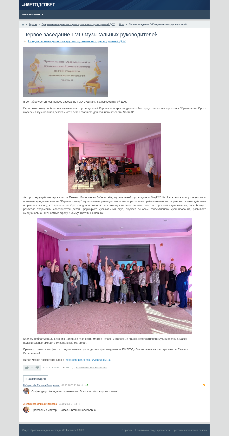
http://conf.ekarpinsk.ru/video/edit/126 (88, 359)
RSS (204, 385)
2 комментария (35, 378)
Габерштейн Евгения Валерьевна (41, 385)
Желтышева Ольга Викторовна (91, 367)
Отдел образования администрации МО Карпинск (49, 430)
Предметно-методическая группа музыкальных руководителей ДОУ (77, 41)
